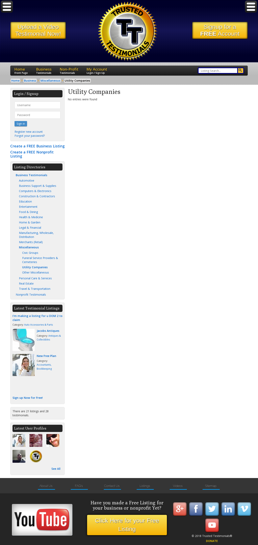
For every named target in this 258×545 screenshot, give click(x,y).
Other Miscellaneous (35, 272)
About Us (45, 486)
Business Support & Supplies (37, 186)
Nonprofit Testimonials (31, 294)
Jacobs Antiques (48, 331)
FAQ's (79, 486)
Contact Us (112, 486)
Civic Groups (30, 253)
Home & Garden (29, 222)
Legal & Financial (30, 227)
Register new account (29, 132)
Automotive (26, 180)
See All (55, 469)
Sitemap (210, 486)
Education (25, 201)
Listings (144, 486)
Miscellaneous (29, 247)
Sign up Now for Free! (27, 398)
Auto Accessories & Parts (38, 324)
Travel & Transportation (34, 289)
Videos (178, 486)
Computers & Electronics (35, 191)
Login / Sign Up (95, 73)
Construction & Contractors (37, 196)
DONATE (212, 541)
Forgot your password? (30, 136)
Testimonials (43, 73)
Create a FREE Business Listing (37, 146)
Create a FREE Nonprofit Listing (32, 154)
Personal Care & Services (35, 278)
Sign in (21, 123)
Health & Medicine (31, 217)
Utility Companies (35, 267)
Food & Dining (28, 212)
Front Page (21, 73)
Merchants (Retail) (31, 242)
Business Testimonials (31, 175)
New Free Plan (46, 356)
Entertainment (28, 207)
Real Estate (26, 283)
